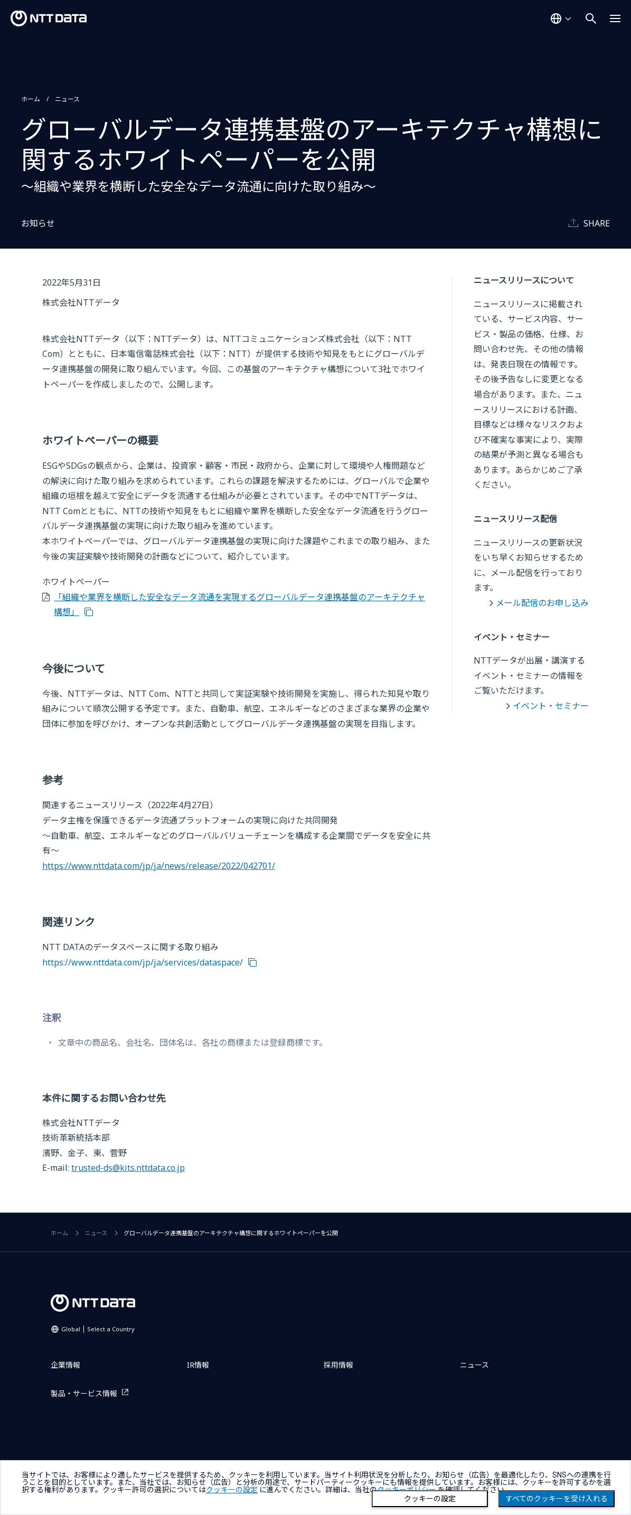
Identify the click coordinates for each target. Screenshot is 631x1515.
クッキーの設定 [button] (232, 1489)
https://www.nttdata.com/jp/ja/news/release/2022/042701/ (158, 866)
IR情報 (198, 1365)
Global (98, 1329)
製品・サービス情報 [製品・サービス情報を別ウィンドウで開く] (84, 1393)
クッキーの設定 (430, 1498)
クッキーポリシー (406, 1489)
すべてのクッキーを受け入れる (556, 1498)
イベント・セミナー (551, 706)
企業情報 (65, 1365)
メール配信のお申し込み (542, 603)
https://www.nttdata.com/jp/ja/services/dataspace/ (142, 962)
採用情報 (338, 1365)
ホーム (30, 98)
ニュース (67, 98)
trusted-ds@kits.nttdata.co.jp (128, 1167)
